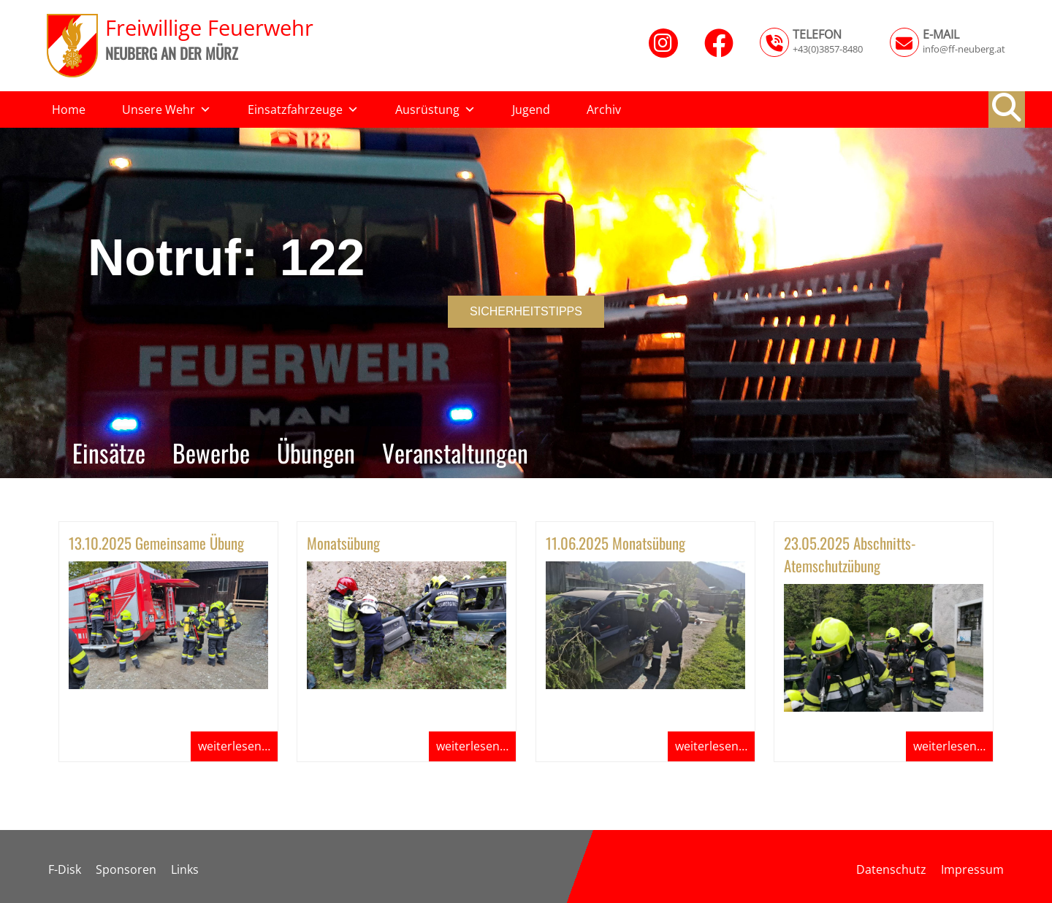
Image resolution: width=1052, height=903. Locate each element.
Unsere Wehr (166, 109)
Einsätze (108, 452)
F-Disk (64, 869)
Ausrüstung (435, 109)
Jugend (531, 109)
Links (185, 869)
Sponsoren (126, 869)
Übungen (316, 452)
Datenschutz (891, 869)
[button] (1006, 107)
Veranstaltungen (455, 452)
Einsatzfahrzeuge (303, 109)
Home (68, 109)
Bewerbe (211, 452)
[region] (526, 303)
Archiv (604, 109)
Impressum (972, 869)
